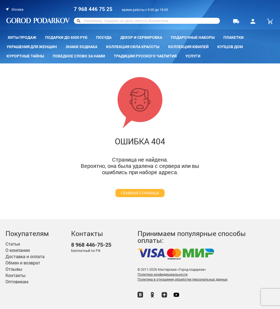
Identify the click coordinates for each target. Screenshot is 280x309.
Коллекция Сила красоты (132, 47)
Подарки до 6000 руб (66, 37)
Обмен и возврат (22, 263)
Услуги (192, 56)
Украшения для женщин (32, 47)
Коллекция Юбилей (188, 47)
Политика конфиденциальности (163, 274)
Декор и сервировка (141, 37)
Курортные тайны (25, 56)
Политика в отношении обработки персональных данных (183, 279)
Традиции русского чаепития (145, 56)
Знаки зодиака (81, 47)
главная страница (140, 193)
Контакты (15, 275)
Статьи (12, 244)
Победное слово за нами (79, 56)
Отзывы (13, 269)
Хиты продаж (22, 37)
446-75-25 (91, 245)
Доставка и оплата (25, 256)
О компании (17, 250)
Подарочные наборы (193, 37)
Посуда (104, 37)
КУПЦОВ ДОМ (230, 47)
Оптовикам (16, 281)
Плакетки (233, 37)
